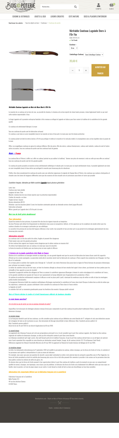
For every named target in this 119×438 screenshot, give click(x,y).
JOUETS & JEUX (40, 16)
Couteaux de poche (54, 23)
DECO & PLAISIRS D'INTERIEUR (95, 16)
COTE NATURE (74, 16)
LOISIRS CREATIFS (57, 16)
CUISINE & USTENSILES (21, 16)
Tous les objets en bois (32, 23)
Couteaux (44, 23)
